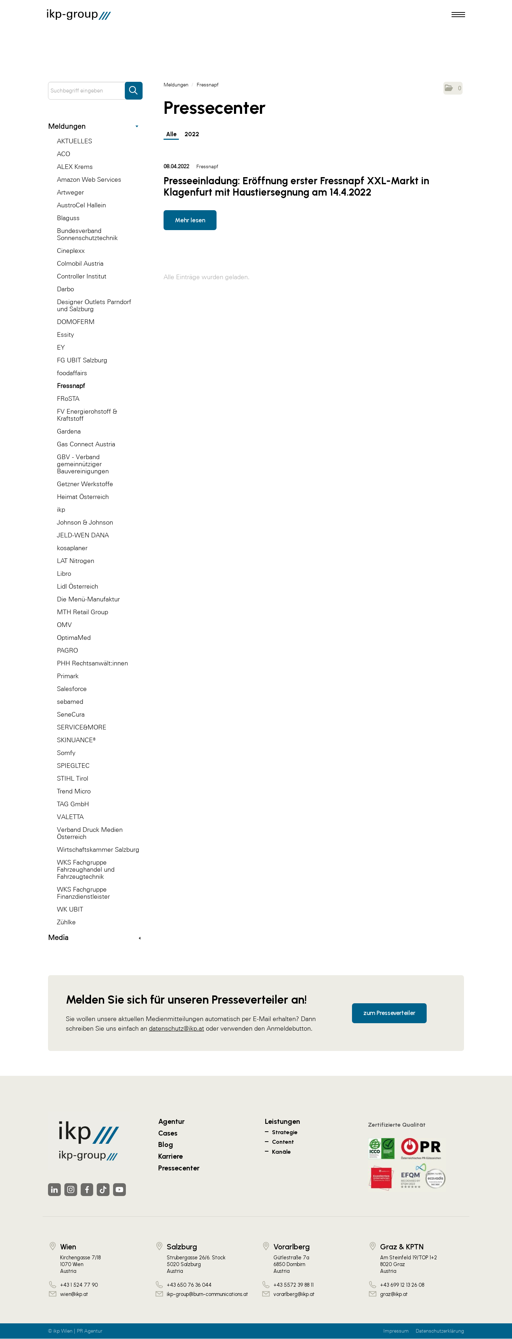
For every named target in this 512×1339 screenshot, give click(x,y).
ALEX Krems (75, 166)
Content (283, 1141)
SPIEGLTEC (73, 765)
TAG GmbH (73, 804)
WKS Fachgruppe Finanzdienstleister (83, 893)
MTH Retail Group (82, 612)
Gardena (69, 431)
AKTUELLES (74, 141)
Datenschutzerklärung (440, 1331)
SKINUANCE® (76, 740)
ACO (63, 154)
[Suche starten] (134, 87)
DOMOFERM (76, 321)
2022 (192, 134)
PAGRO (67, 650)
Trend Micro (74, 791)
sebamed (70, 701)
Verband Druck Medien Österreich (90, 833)
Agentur (171, 1121)
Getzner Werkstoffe (85, 484)
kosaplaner (72, 548)
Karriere (170, 1156)
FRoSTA (68, 398)
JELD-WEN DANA (83, 535)
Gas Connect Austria (86, 444)
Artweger (70, 192)
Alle (171, 134)
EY (61, 347)
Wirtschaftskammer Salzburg (98, 849)
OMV (64, 624)
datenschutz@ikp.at (176, 1028)
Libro (64, 573)
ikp (61, 509)
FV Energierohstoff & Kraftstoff (87, 415)
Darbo (65, 289)
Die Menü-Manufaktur (88, 599)
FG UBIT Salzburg (82, 360)
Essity (65, 334)
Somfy (66, 752)
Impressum (396, 1331)
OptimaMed (74, 637)
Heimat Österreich (83, 496)
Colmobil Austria (80, 263)
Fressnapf (71, 385)
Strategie (285, 1132)
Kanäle (281, 1151)
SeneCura (71, 714)
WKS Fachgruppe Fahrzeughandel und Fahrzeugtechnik (85, 869)
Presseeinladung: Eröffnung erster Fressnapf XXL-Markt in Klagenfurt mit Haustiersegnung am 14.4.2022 (296, 186)
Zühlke (66, 922)
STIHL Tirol (72, 778)
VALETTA (70, 816)
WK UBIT (70, 909)
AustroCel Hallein (81, 205)
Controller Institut (81, 276)
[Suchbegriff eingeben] (95, 91)
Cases (167, 1133)
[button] (453, 88)
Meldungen (93, 126)
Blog (165, 1144)
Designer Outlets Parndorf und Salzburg (94, 305)
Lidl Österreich (77, 586)
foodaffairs (72, 373)
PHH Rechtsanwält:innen (92, 663)
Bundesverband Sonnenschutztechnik (87, 234)
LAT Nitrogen (75, 560)
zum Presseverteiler (389, 1012)
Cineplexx (71, 250)
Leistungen (282, 1121)
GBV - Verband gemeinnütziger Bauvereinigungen (83, 464)
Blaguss (68, 218)
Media (94, 937)
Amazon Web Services (89, 179)
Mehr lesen (190, 220)
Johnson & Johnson (85, 522)
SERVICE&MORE (81, 727)
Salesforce (72, 688)
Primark (68, 676)
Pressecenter (178, 1168)
